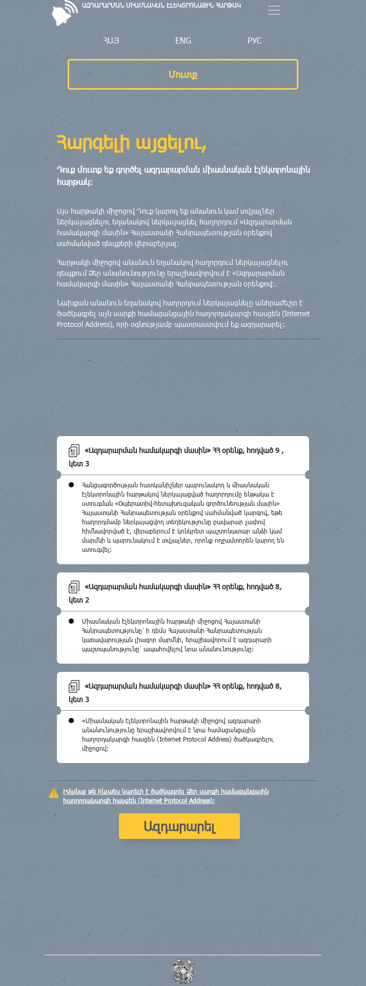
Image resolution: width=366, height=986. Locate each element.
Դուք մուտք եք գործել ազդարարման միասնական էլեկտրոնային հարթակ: (183, 176)
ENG (183, 40)
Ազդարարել (179, 826)
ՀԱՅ (111, 40)
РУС (255, 40)
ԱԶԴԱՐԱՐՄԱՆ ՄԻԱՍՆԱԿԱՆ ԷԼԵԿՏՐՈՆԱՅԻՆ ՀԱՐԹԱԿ (161, 5)
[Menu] (274, 10)
